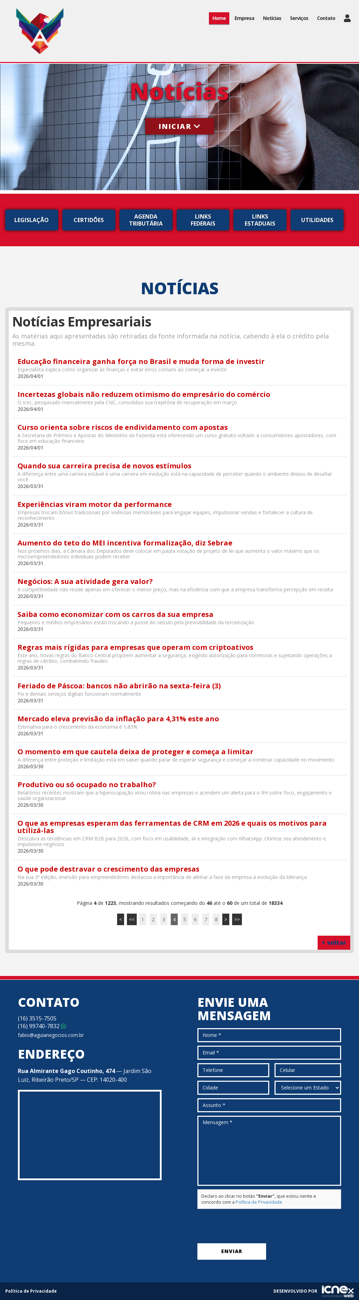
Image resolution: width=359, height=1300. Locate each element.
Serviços (299, 18)
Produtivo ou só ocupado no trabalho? (87, 784)
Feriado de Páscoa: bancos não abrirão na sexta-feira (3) (119, 685)
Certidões (89, 220)
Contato (326, 18)
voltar (334, 942)
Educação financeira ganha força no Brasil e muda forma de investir (141, 361)
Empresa (244, 18)
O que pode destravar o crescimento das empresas (108, 869)
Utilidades (317, 220)
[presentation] (250, 1226)
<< (132, 919)
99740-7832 (42, 1026)
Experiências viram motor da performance (95, 504)
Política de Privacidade (259, 1202)
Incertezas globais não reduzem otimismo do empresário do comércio (144, 394)
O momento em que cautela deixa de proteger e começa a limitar (135, 751)
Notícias (272, 18)
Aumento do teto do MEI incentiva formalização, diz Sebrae (125, 542)
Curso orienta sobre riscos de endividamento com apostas (123, 427)
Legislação (31, 220)
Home (219, 18)
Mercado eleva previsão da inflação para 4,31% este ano (118, 718)
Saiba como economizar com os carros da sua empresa (116, 614)
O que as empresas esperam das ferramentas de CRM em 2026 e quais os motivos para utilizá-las (172, 826)
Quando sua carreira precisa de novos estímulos (104, 465)
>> (237, 919)
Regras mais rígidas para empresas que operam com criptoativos (135, 647)
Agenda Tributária (146, 220)
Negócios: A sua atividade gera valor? (85, 581)
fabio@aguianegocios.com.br (51, 1035)
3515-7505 (37, 1018)
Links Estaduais (260, 220)
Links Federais (203, 220)
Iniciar (179, 126)
